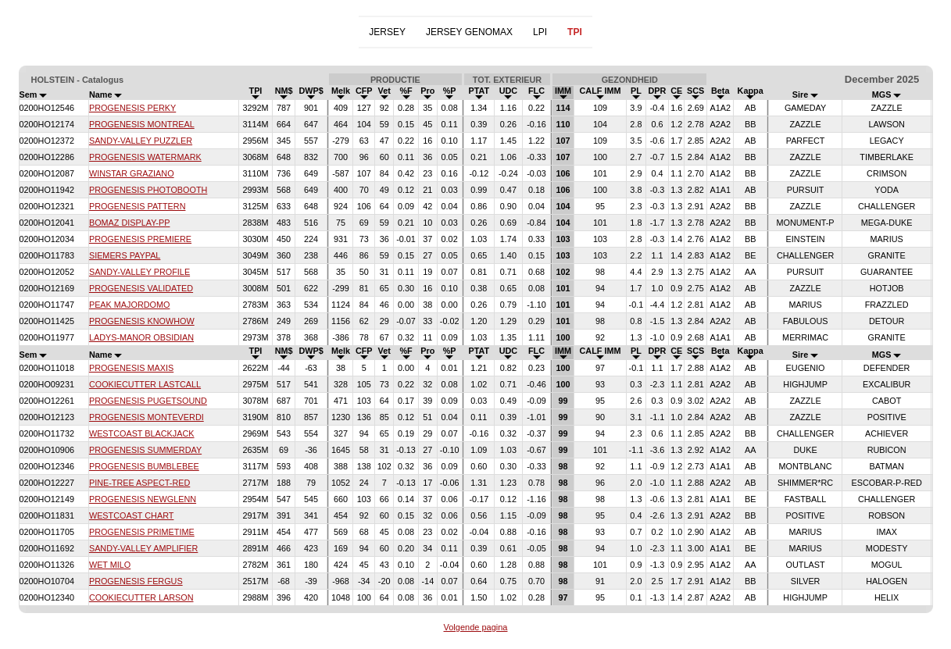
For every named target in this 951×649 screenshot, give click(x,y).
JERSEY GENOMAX (469, 32)
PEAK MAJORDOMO (129, 304)
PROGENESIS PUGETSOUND (148, 400)
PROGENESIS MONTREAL (142, 124)
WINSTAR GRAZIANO (131, 173)
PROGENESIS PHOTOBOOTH (148, 189)
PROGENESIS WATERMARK (145, 157)
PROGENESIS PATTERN (137, 206)
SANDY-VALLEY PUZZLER (140, 140)
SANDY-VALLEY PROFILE (139, 271)
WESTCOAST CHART (131, 515)
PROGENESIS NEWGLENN (142, 499)
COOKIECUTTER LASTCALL (145, 384)
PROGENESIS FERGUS (136, 581)
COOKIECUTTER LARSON (141, 597)
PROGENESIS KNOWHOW (142, 321)
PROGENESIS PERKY (132, 107)
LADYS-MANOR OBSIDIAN (141, 337)
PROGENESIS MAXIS (131, 368)
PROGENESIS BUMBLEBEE (144, 466)
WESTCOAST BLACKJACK (142, 433)
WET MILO (109, 564)
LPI (540, 32)
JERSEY (387, 32)
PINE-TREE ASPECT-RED (139, 482)
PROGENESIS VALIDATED (141, 288)
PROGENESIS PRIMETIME (142, 532)
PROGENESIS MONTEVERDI (146, 417)
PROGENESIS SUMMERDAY (145, 450)
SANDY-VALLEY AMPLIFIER (143, 548)
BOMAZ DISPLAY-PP (129, 222)
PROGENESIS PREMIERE (140, 239)
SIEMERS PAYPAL (124, 255)
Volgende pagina (476, 627)
